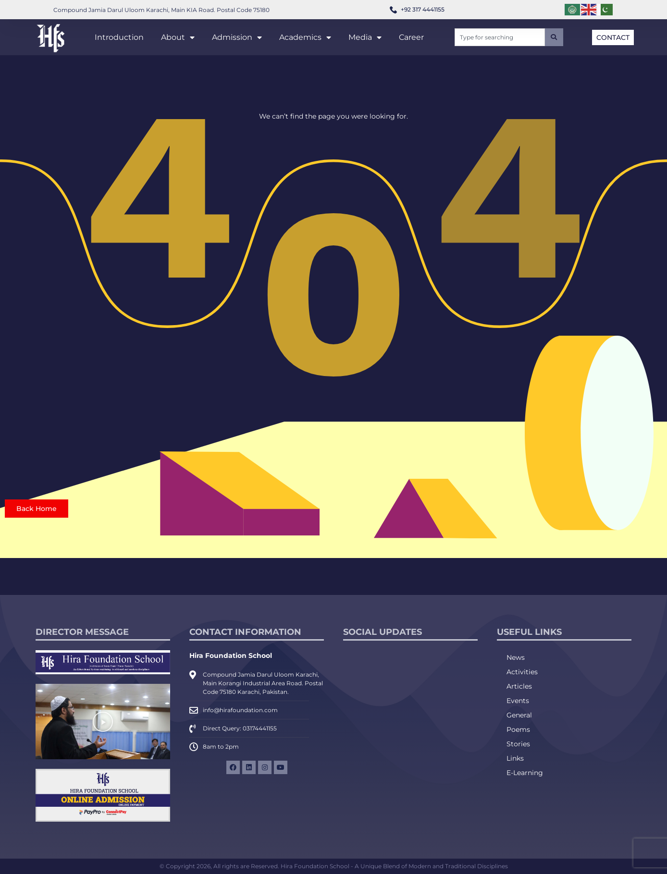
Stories (518, 744)
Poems (518, 729)
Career (411, 37)
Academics (305, 37)
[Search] (554, 37)
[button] (102, 721)
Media (365, 37)
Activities (522, 672)
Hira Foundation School (230, 655)
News (515, 657)
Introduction (119, 37)
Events (517, 700)
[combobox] (500, 37)
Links (515, 758)
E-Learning (524, 772)
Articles (519, 686)
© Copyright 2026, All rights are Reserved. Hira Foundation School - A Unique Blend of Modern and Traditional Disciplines (334, 866)
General (519, 715)
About (178, 37)
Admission (237, 37)
